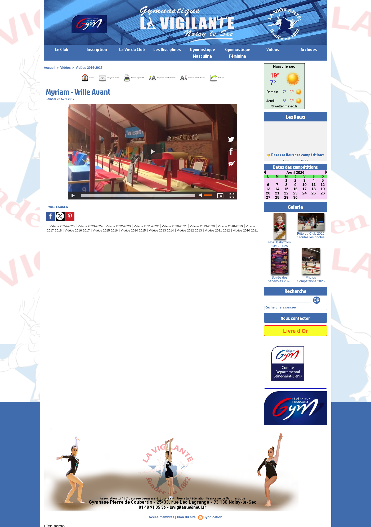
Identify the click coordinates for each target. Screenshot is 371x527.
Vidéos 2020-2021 (195, 233)
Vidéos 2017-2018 (84, 237)
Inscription (97, 49)
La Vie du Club (132, 49)
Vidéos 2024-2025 (63, 233)
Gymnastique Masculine (202, 52)
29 (286, 197)
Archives (309, 49)
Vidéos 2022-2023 (129, 233)
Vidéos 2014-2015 (183, 237)
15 (286, 189)
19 (323, 189)
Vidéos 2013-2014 (216, 237)
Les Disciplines (167, 49)
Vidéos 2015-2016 (150, 237)
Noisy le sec (284, 66)
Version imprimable (134, 77)
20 (268, 193)
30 (295, 197)
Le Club (61, 49)
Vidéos (64, 67)
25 (313, 193)
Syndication (212, 516)
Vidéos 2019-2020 (228, 233)
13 (268, 189)
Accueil (49, 67)
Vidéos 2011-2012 (142, 242)
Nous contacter (295, 317)
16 (295, 189)
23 (295, 193)
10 (304, 185)
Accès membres (162, 516)
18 (313, 189)
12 (323, 185)
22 (286, 193)
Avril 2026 (295, 172)
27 (268, 197)
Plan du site (186, 516)
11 (313, 185)
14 (277, 189)
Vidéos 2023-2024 (96, 233)
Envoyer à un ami (91, 77)
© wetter (279, 106)
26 (323, 193)
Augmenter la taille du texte (185, 77)
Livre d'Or (295, 329)
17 (304, 189)
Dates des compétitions (295, 167)
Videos (272, 49)
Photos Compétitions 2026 (310, 279)
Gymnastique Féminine (237, 52)
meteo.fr (289, 106)
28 (277, 197)
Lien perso (53, 525)
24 (304, 193)
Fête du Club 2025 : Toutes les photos (311, 235)
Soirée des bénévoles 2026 (279, 279)
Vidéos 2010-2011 (175, 242)
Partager (158, 85)
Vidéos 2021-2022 (162, 233)
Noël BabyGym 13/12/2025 (279, 244)
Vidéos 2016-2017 (86, 67)
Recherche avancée (277, 306)
